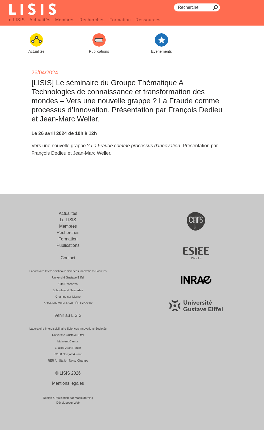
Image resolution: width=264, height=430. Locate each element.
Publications (68, 245)
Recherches (92, 20)
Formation (120, 20)
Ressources (147, 20)
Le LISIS (15, 20)
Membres (65, 20)
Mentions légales (68, 383)
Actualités (39, 20)
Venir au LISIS (68, 315)
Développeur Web (68, 402)
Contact (68, 258)
